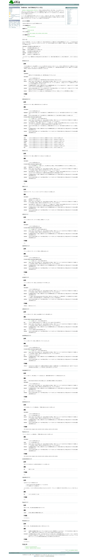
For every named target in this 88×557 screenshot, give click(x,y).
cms (16, 21)
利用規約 (17, 552)
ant (13, 21)
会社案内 (14, 4)
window (46, 33)
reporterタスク (69, 21)
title (33, 30)
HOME (10, 4)
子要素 (25, 94)
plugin (15, 24)
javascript (18, 23)
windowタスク (69, 19)
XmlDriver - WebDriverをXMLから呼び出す (30, 10)
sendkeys (39, 33)
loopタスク (69, 22)
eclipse (18, 22)
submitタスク (69, 15)
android (10, 21)
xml (19, 25)
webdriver (16, 25)
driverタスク (69, 11)
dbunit (19, 21)
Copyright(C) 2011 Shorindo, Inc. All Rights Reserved (57, 554)
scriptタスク (25, 277)
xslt (9, 26)
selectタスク (25, 309)
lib (10, 13)
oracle (12, 24)
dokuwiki (15, 22)
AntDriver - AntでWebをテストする (32, 7)
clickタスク (69, 14)
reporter (33, 36)
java (10, 23)
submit (43, 33)
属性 (25, 71)
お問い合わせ (76, 4)
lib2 (11, 12)
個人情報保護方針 (12, 552)
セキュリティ (13, 26)
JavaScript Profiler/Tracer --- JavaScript (15, 15)
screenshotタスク (70, 20)
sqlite (10, 25)
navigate (33, 33)
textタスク (25, 150)
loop (28, 36)
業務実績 (17, 4)
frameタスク (25, 431)
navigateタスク (69, 18)
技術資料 (10, 18)
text (31, 30)
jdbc (10, 24)
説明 (25, 63)
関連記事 (24, 544)
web (12, 25)
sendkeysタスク (69, 17)
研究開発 (21, 4)
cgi (14, 21)
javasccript (13, 23)
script (37, 33)
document (11, 22)
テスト (17, 26)
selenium (18, 24)
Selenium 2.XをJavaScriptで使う (31, 546)
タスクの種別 (26, 21)
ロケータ (68, 10)
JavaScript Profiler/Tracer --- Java (15, 17)
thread (30, 36)
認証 (15, 27)
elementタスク (69, 12)
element (28, 30)
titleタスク (68, 13)
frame (30, 33)
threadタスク (69, 23)
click (28, 33)
